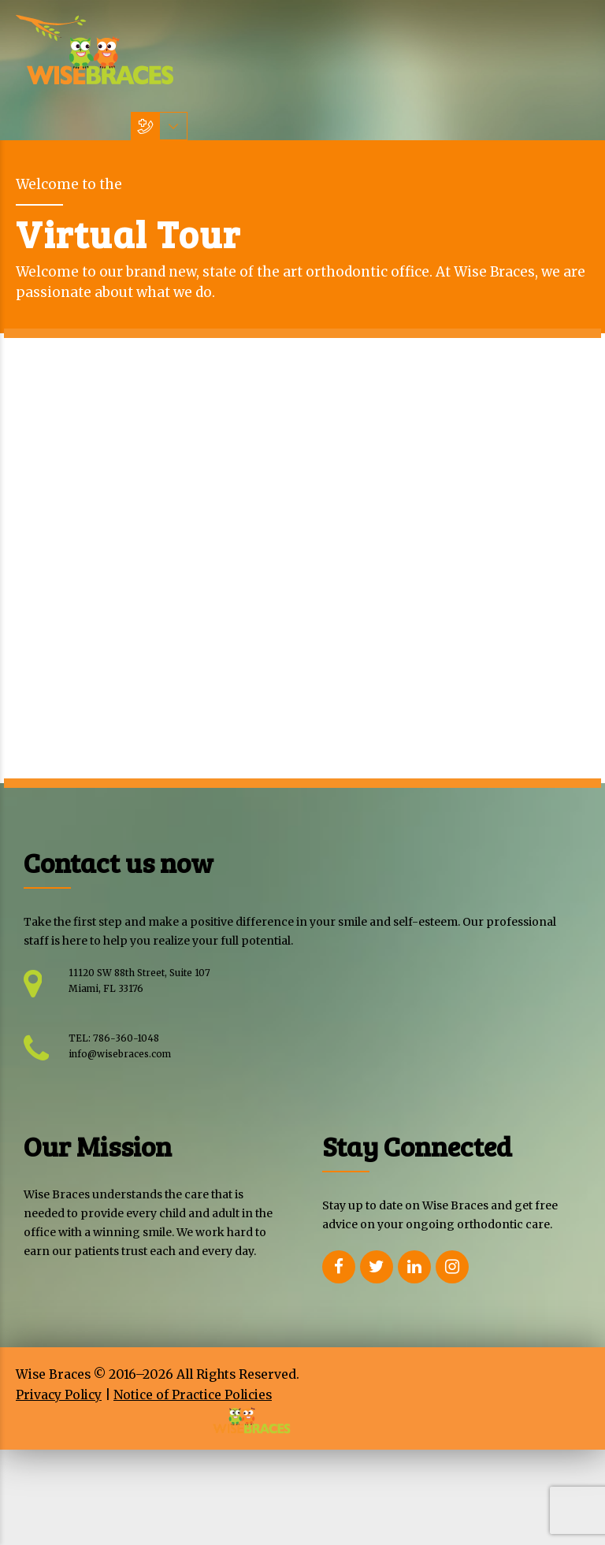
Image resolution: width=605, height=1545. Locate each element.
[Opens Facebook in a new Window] (338, 1266)
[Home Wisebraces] (94, 49)
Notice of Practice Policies (192, 1394)
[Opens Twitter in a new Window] (376, 1266)
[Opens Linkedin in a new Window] (414, 1266)
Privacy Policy (59, 1394)
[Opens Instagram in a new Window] (452, 1266)
